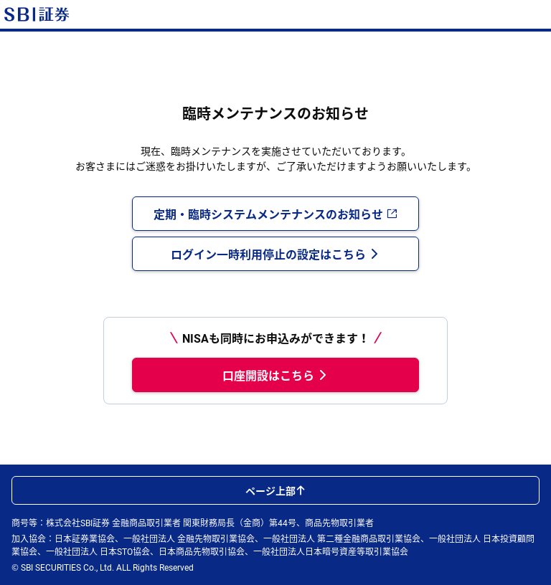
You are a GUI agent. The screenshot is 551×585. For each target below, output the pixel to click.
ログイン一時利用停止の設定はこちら (275, 253)
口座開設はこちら (275, 375)
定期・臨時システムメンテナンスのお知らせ (275, 213)
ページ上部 (275, 490)
